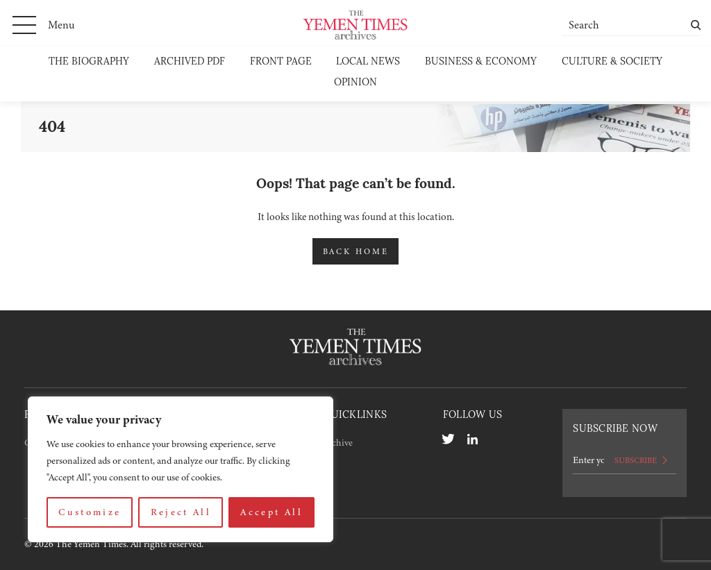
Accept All (271, 512)
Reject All (181, 512)
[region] (180, 469)
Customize (89, 512)
